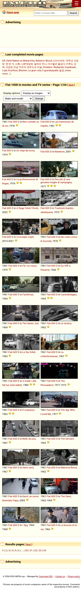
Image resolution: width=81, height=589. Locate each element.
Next (70, 84)
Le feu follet (28, 352)
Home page (12, 12)
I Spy (25, 525)
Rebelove (60, 151)
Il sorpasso (28, 409)
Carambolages (68, 294)
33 (40, 550)
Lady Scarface (10, 70)
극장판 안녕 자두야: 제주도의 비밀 (24, 67)
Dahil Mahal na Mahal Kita (20, 60)
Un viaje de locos (25, 150)
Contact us (60, 576)
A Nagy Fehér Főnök (27, 208)
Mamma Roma (69, 467)
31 (31, 550)
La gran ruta (34, 70)
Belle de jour (29, 438)
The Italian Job (30, 323)
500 (15, 121)
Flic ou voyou (29, 265)
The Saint (66, 496)
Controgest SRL (46, 576)
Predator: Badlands (53, 67)
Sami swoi (28, 467)
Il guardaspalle (50, 70)
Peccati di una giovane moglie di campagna (56, 181)
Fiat (10, 121)
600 (47, 121)
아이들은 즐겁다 (56, 63)
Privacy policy (74, 576)
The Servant (67, 438)
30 (26, 550)
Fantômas (27, 294)
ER (3, 60)
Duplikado (70, 67)
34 (44, 550)
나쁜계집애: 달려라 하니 (33, 63)
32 (35, 550)
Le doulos (66, 323)
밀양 (61, 70)
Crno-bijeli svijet (25, 236)
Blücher (23, 70)
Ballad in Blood (44, 60)
